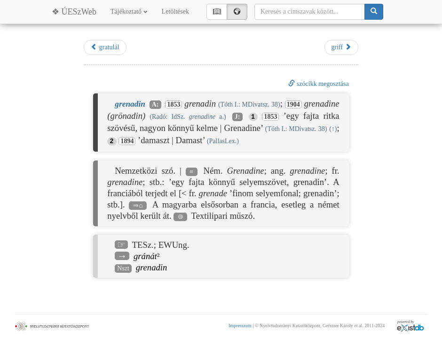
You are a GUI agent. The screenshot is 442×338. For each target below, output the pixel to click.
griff (341, 47)
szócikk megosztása (318, 83)
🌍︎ (237, 11)
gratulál (105, 47)
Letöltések (175, 11)
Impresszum (240, 325)
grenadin (151, 267)
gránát (145, 256)
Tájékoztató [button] (129, 11)
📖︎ (217, 11)
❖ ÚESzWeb (74, 11)
